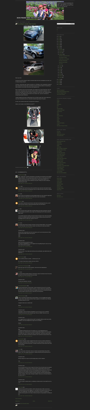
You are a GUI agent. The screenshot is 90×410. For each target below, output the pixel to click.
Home (34, 401)
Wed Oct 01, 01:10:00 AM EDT (25, 336)
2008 (59, 47)
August (60, 65)
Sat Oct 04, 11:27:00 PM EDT (25, 384)
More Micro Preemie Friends (62, 125)
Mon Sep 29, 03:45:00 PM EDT (25, 198)
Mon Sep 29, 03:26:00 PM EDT (25, 183)
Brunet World (59, 178)
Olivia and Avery (60, 115)
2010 (59, 44)
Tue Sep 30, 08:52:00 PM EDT (25, 324)
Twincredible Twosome (61, 154)
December (61, 49)
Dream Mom (59, 142)
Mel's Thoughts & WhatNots (62, 148)
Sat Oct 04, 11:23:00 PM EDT (25, 376)
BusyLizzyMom (21, 339)
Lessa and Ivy (59, 111)
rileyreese (20, 201)
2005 (59, 82)
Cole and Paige (60, 108)
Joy (19, 208)
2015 (59, 36)
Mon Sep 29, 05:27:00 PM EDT (25, 220)
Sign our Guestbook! (60, 90)
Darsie (58, 100)
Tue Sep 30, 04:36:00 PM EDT (25, 307)
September (61, 54)
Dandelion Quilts (21, 174)
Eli (57, 107)
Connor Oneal (59, 181)
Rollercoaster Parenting (61, 162)
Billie (19, 193)
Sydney (58, 121)
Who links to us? (60, 196)
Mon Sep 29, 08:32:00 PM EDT (25, 262)
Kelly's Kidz (59, 185)
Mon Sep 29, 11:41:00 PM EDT (25, 276)
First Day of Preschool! (63, 60)
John (58, 112)
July (60, 67)
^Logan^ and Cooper (60, 110)
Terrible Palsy (59, 144)
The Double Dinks (60, 135)
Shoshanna (59, 104)
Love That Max (59, 171)
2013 (59, 39)
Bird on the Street (60, 159)
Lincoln (58, 118)
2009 (59, 46)
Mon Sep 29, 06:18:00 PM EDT (25, 227)
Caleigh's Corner (60, 161)
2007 (59, 79)
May (60, 70)
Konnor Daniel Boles (60, 155)
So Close (58, 131)
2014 (59, 38)
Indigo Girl (59, 132)
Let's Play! (61, 63)
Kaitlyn (58, 101)
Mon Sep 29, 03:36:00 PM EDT (25, 190)
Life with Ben (59, 182)
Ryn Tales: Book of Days (61, 149)
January (60, 77)
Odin (58, 105)
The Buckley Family (60, 167)
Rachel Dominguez (21, 295)
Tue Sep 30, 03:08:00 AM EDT (25, 282)
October (60, 52)
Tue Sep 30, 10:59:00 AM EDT (25, 293)
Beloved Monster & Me (61, 141)
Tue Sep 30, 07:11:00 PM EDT (25, 314)
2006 (59, 81)
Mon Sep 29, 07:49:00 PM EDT (25, 254)
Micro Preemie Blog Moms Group (63, 91)
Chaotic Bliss (59, 179)
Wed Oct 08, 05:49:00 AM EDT (25, 395)
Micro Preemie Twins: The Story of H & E (29, 18)
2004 (59, 84)
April (60, 72)
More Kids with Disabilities (61, 172)
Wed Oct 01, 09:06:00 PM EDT (25, 346)
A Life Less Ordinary (60, 169)
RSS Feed (59, 195)
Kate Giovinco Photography (23, 265)
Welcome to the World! (63, 62)
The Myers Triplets (60, 188)
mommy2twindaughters (22, 285)
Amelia (58, 124)
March (60, 74)
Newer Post (17, 401)
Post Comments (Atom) (24, 403)
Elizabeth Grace (60, 186)
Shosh (19, 186)
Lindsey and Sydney (60, 122)
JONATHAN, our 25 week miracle (63, 165)
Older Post (50, 401)
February (61, 75)
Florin (58, 102)
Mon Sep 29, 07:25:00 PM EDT (25, 246)
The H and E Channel (61, 94)
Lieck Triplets (59, 151)
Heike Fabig (20, 387)
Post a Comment (18, 398)
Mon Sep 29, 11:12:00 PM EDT (25, 269)
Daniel (58, 145)
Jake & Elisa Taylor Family (61, 158)
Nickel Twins (59, 189)
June (60, 69)
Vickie (19, 349)
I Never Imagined (60, 168)
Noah (58, 117)
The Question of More (63, 57)
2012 (59, 41)
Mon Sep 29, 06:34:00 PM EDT (25, 237)
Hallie (58, 114)
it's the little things (60, 164)
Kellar (58, 120)
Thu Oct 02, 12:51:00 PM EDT (25, 362)
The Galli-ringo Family (61, 152)
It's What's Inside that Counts (27, 24)
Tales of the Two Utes (61, 134)
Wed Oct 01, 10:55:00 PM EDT (25, 353)
